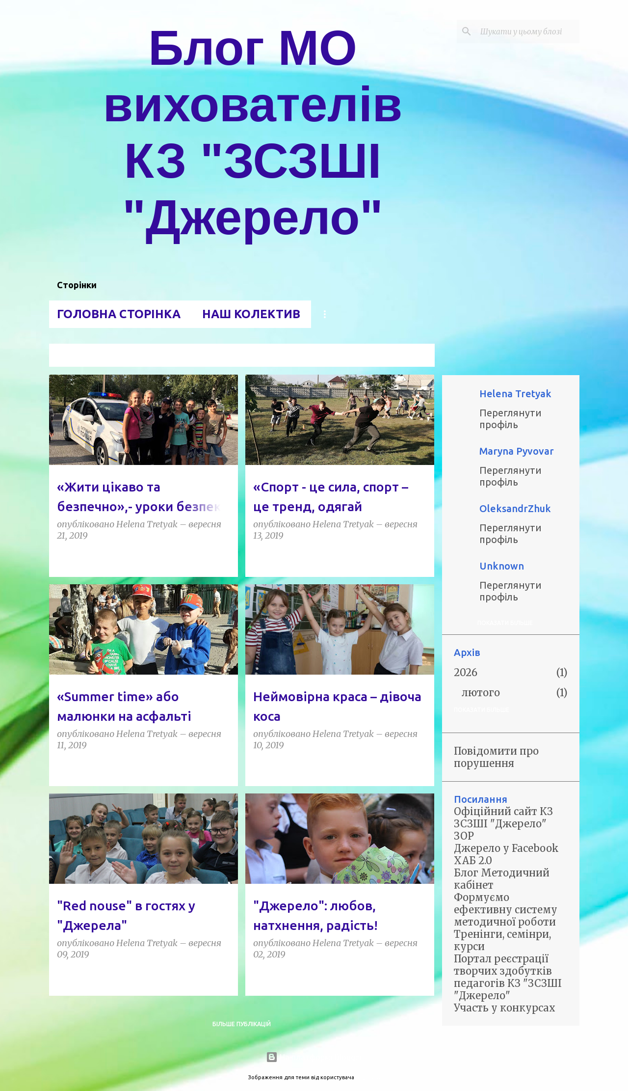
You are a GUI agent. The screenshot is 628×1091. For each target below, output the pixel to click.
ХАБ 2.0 (473, 860)
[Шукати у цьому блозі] (527, 31)
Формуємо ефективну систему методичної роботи (505, 909)
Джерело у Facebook (506, 848)
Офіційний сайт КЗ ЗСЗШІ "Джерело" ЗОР (503, 823)
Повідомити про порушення (496, 757)
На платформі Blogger (314, 1057)
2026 (465, 672)
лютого (481, 692)
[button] (224, 558)
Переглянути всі (401, 356)
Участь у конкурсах (504, 1008)
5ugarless (368, 1077)
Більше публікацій (241, 1024)
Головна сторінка (119, 314)
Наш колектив (251, 314)
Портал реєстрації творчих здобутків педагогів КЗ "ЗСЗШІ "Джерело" (508, 977)
